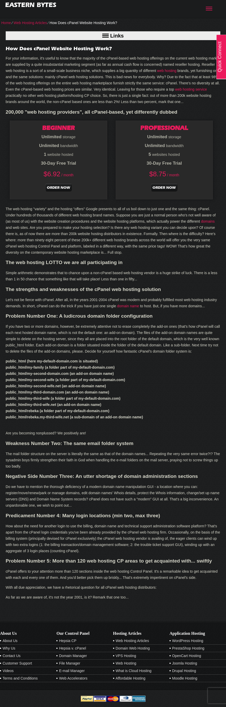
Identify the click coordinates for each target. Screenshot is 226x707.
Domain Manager (73, 656)
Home (6, 23)
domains (208, 221)
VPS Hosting (126, 656)
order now (58, 187)
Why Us (9, 648)
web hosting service (191, 89)
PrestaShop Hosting (188, 648)
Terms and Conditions (20, 678)
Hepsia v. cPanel (72, 648)
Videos (8, 671)
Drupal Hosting (184, 671)
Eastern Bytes (30, 5)
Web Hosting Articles (30, 23)
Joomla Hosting (184, 663)
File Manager (69, 663)
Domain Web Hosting (133, 648)
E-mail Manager (72, 671)
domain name (128, 306)
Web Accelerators (73, 678)
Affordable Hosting (130, 678)
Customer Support (17, 663)
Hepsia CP (67, 641)
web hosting (167, 71)
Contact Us (11, 656)
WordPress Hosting (187, 641)
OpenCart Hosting (186, 656)
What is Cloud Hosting (134, 671)
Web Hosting (126, 663)
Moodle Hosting (184, 678)
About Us (10, 641)
